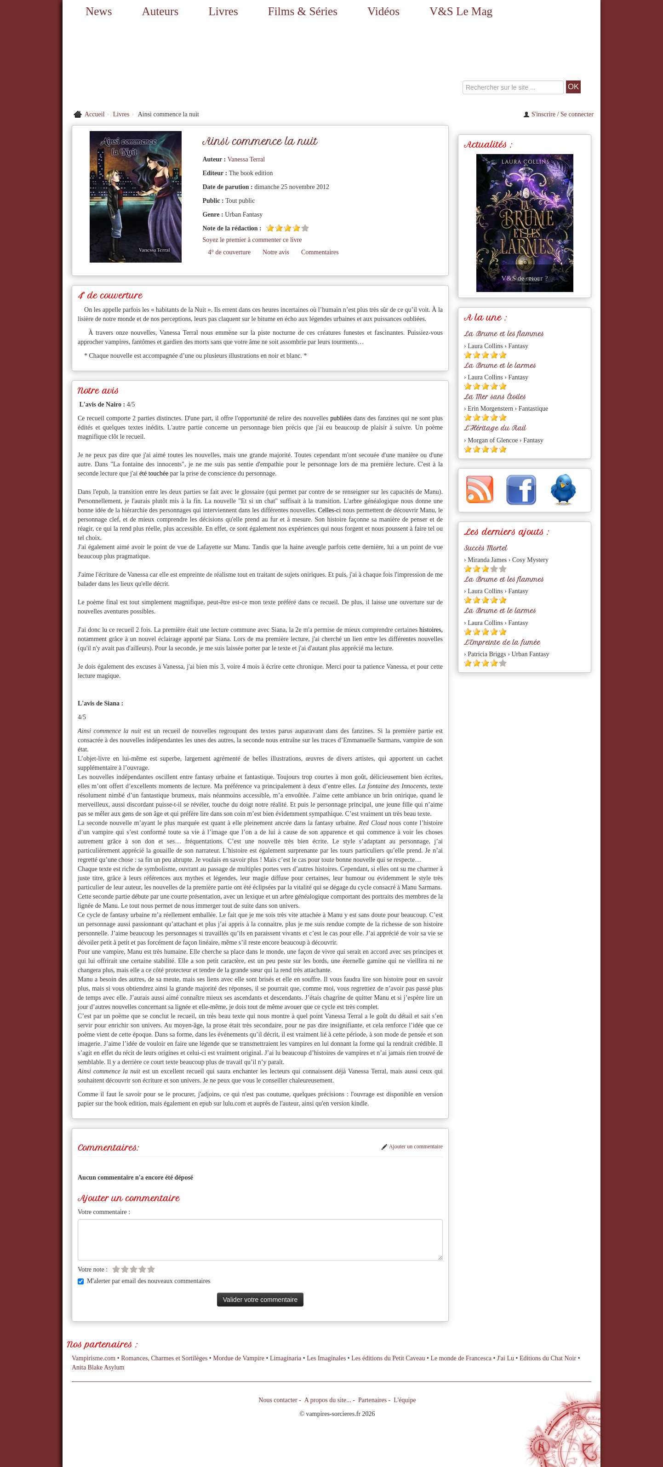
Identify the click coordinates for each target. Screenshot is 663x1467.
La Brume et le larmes (500, 365)
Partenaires (372, 1400)
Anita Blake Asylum (98, 1367)
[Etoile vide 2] (125, 1269)
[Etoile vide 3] (133, 1269)
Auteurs (160, 11)
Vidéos (383, 11)
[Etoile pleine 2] (279, 228)
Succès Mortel (485, 548)
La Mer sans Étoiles (495, 397)
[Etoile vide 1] (116, 1269)
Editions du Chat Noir (548, 1358)
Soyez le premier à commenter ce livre (252, 239)
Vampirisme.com (93, 1358)
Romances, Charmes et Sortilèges (164, 1358)
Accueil (95, 114)
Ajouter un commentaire (412, 1146)
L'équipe (405, 1400)
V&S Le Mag (460, 11)
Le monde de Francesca (461, 1358)
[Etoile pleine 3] (287, 228)
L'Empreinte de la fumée (502, 642)
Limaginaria (285, 1358)
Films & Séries (302, 11)
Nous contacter (277, 1400)
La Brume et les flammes (504, 334)
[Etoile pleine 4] (296, 228)
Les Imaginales (326, 1358)
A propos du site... (327, 1400)
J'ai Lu (505, 1358)
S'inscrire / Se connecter (558, 114)
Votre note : (93, 1269)
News (99, 11)
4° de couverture (229, 252)
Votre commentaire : (104, 1212)
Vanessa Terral (246, 159)
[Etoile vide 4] (142, 1269)
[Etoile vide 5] (305, 228)
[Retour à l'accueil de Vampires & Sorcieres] (148, 64)
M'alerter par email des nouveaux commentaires (144, 1281)
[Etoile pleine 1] (270, 228)
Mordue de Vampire (238, 1358)
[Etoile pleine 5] (503, 355)
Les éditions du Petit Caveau (388, 1358)
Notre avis (276, 252)
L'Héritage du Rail (495, 428)
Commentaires (320, 252)
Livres (223, 11)
